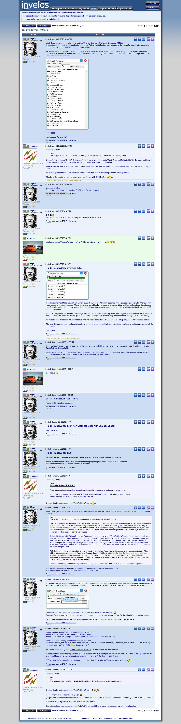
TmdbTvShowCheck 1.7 (80, 650)
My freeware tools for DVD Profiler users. (61, 140)
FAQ (131, 718)
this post (54, 430)
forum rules (66, 13)
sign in (50, 19)
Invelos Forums (58, 26)
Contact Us (86, 718)
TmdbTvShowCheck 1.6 (126, 619)
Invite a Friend (123, 718)
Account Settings (110, 718)
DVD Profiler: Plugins (74, 26)
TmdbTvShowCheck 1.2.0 (57, 348)
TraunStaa (30, 238)
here (53, 133)
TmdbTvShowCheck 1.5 (59, 453)
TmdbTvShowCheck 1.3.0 (67, 399)
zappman (33, 146)
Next (156, 26)
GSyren (33, 39)
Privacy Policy (97, 718)
